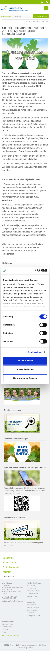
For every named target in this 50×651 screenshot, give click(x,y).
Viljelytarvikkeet (32, 610)
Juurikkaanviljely (33, 607)
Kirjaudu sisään (40, 16)
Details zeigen (34, 352)
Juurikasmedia (6, 16)
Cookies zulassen (25, 360)
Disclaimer (43, 645)
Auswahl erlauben (24, 369)
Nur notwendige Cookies (25, 378)
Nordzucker (31, 586)
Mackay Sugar (32, 596)
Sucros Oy (31, 613)
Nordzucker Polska (34, 591)
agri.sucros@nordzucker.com (12, 601)
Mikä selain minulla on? (10, 635)
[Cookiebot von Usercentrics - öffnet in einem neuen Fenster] (35, 270)
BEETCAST (8, 558)
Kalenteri (7, 572)
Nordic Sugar (31, 588)
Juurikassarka (9, 562)
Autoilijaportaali (32, 615)
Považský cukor (32, 594)
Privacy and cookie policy (28, 645)
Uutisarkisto (8, 576)
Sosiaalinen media (11, 567)
